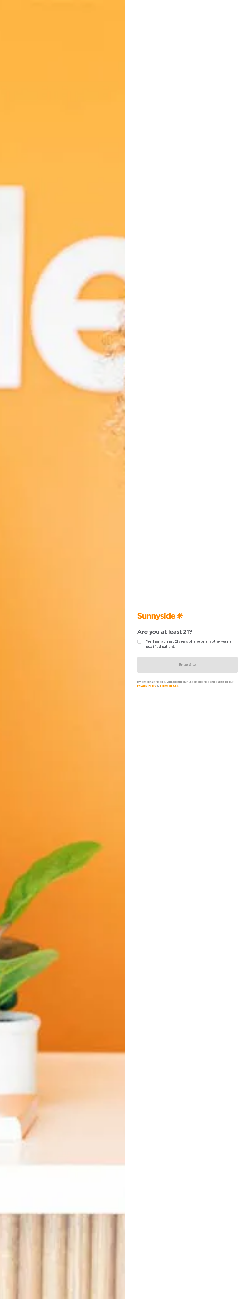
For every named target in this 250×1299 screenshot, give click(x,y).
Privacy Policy (146, 686)
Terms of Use (168, 686)
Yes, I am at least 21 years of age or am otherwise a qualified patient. (189, 643)
